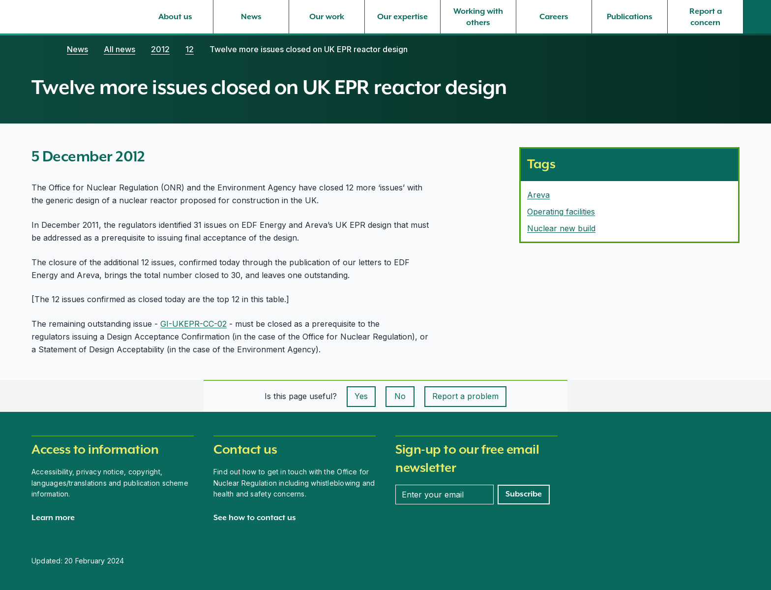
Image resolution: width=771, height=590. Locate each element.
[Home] (41, 49)
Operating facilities (561, 212)
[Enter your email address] (444, 494)
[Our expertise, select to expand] (402, 16)
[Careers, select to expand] (554, 16)
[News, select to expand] (251, 16)
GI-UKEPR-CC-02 (193, 324)
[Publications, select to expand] (629, 16)
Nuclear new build (561, 228)
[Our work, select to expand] (326, 16)
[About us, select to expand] (175, 16)
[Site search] (757, 16)
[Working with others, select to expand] (478, 16)
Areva (538, 195)
